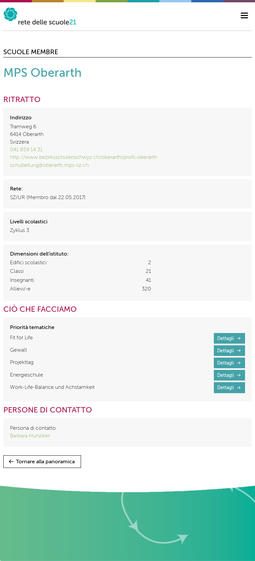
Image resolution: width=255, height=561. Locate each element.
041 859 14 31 (26, 150)
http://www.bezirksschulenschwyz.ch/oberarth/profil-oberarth (83, 157)
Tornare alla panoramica (45, 462)
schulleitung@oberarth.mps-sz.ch (49, 165)
